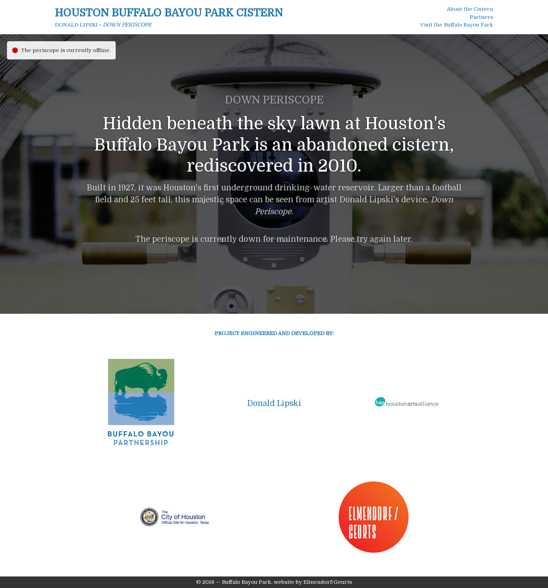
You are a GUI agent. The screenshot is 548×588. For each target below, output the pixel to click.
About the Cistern (470, 9)
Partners (481, 17)
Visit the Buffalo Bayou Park (456, 25)
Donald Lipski (274, 403)
